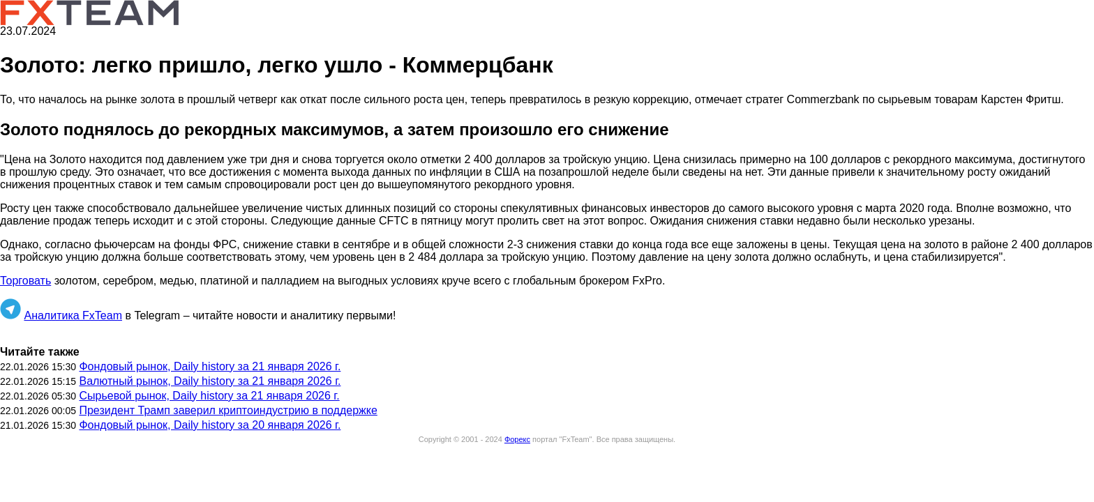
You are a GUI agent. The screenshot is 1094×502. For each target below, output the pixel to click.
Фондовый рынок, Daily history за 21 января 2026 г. (209, 366)
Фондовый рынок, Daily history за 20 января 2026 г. (209, 425)
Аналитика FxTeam (73, 315)
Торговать (25, 281)
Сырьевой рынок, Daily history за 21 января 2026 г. (209, 396)
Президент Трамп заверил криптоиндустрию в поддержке (228, 410)
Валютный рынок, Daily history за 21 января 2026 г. (209, 381)
